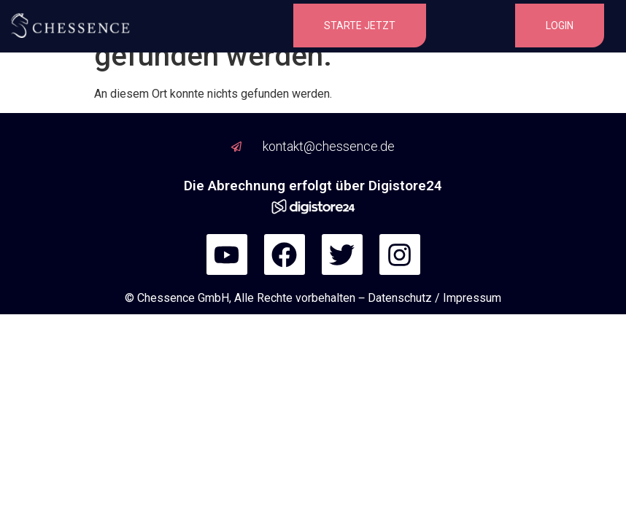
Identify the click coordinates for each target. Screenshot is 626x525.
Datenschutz (400, 298)
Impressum (472, 298)
